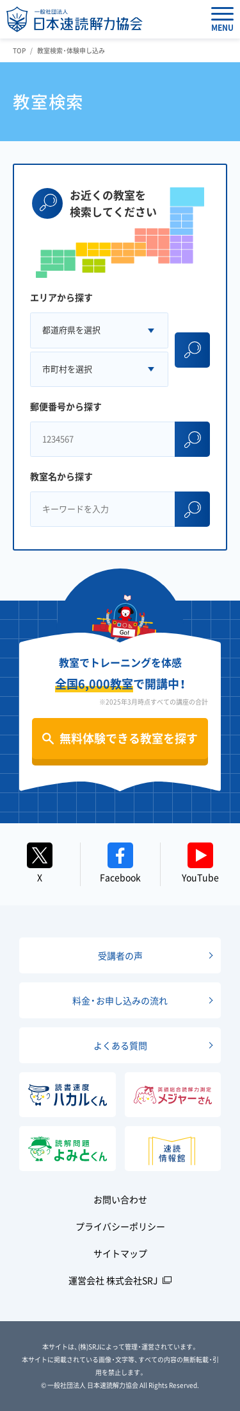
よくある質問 (120, 1045)
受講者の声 (120, 955)
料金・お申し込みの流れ (120, 1000)
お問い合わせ (120, 1199)
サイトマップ (120, 1253)
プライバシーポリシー (120, 1226)
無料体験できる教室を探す (129, 738)
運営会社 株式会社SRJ (113, 1280)
